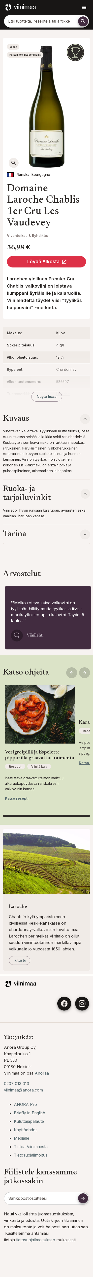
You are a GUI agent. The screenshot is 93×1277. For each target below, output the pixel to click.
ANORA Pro (25, 1104)
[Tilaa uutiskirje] (83, 1198)
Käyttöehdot (25, 1129)
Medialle (21, 1138)
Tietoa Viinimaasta (31, 1146)
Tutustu (19, 960)
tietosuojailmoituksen (36, 1239)
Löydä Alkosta (47, 261)
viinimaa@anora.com (23, 1090)
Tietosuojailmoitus (30, 1155)
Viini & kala (39, 766)
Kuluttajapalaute (29, 1121)
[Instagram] (82, 1004)
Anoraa (42, 1073)
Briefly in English (29, 1112)
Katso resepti (17, 798)
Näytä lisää (47, 396)
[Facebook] (64, 1004)
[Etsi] (83, 21)
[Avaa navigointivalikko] (84, 7)
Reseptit (15, 766)
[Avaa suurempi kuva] (14, 163)
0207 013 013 (16, 1083)
